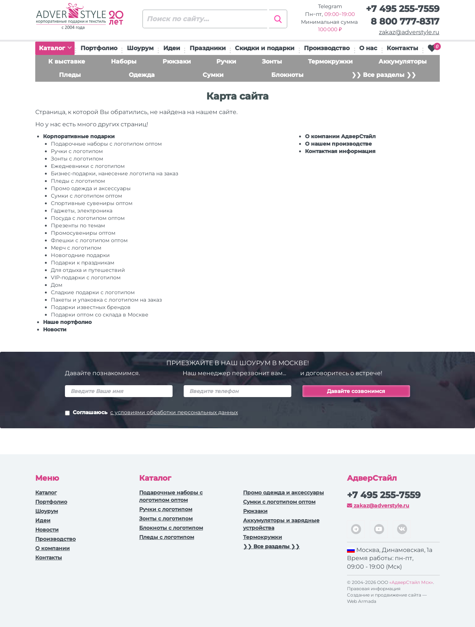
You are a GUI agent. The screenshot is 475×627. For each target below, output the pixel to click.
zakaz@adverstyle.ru (409, 32)
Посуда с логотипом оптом (88, 218)
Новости (54, 329)
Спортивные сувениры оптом (91, 203)
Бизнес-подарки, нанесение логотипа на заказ (114, 173)
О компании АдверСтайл (340, 136)
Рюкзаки (177, 61)
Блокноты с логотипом (171, 527)
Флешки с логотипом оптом (89, 240)
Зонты (272, 61)
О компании (52, 548)
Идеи (171, 48)
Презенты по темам (78, 225)
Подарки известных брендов (91, 307)
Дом (56, 285)
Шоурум (140, 48)
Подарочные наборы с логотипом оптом (106, 143)
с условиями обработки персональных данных (174, 412)
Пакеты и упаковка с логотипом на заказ (106, 299)
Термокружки (330, 61)
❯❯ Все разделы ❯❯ (383, 74)
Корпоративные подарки (79, 136)
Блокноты (287, 74)
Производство (327, 48)
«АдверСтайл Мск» (411, 582)
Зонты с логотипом (77, 158)
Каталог (55, 48)
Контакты (402, 48)
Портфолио (99, 48)
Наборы (124, 61)
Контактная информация (340, 151)
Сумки (213, 74)
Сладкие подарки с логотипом (93, 292)
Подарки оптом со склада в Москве (99, 314)
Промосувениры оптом (83, 233)
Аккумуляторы (403, 61)
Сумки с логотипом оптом (86, 195)
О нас (368, 48)
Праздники (208, 48)
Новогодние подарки (80, 255)
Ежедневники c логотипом (88, 166)
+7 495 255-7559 (402, 8)
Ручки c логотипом (77, 151)
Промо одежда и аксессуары (91, 188)
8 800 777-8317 (405, 21)
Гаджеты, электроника (81, 210)
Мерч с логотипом (76, 247)
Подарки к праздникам (82, 262)
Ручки (226, 61)
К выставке (66, 61)
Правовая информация (373, 588)
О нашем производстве (338, 143)
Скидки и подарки (264, 48)
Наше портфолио (67, 322)
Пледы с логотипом (78, 181)
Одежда (142, 74)
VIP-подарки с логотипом (86, 277)
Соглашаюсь (151, 413)
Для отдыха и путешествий (88, 270)
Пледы (70, 74)
